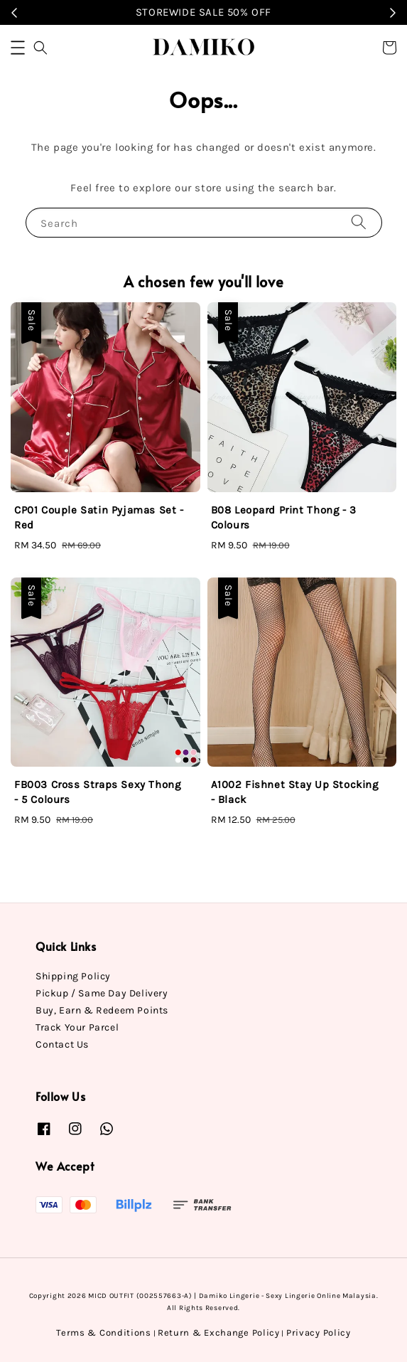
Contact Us (62, 1044)
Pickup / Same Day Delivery (102, 993)
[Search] (358, 222)
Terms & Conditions (103, 1332)
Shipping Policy (73, 976)
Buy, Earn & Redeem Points (102, 1010)
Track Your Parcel (77, 1027)
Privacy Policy (318, 1332)
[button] (17, 47)
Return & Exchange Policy (219, 1332)
